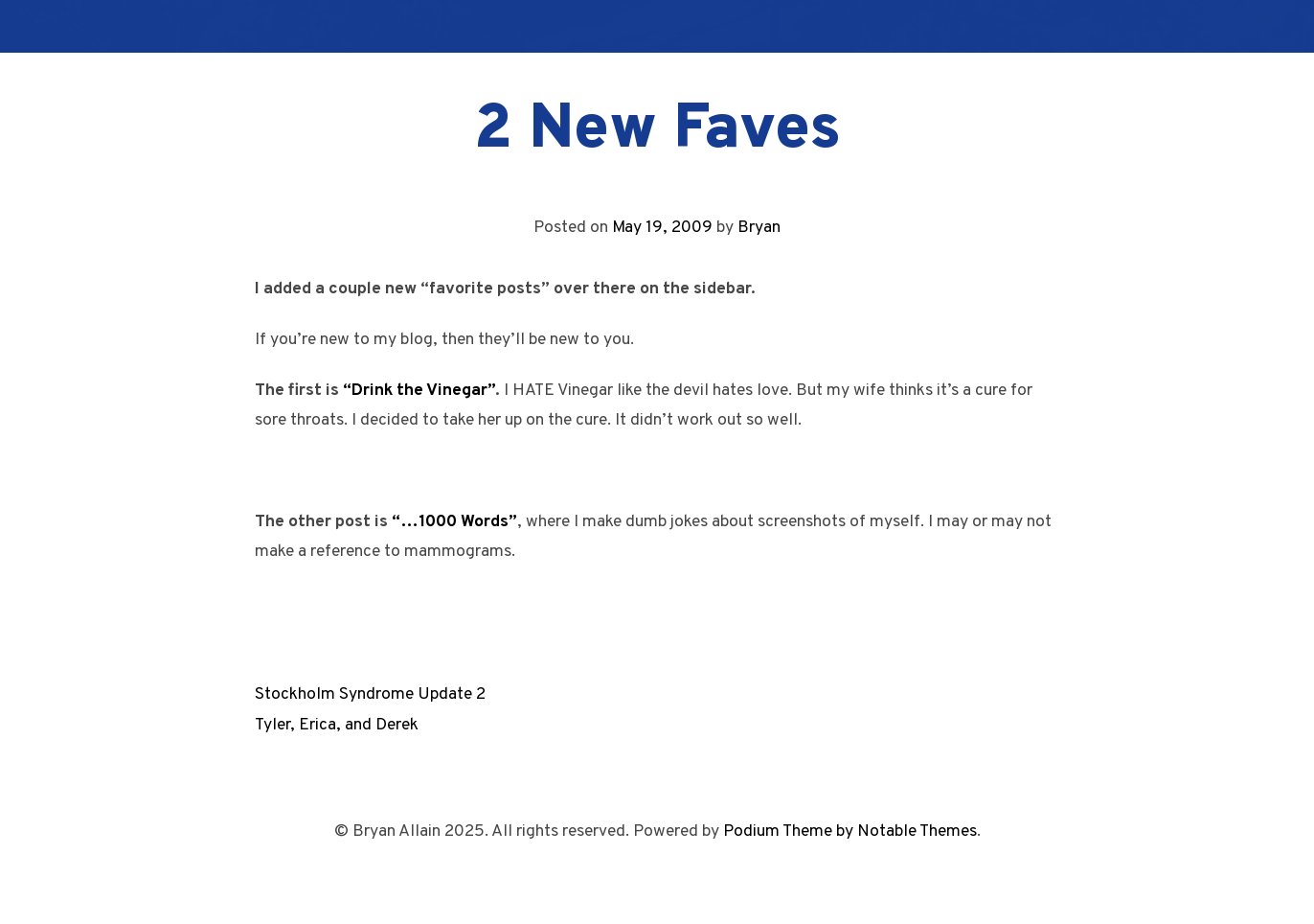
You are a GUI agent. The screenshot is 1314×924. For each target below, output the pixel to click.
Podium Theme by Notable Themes (850, 831)
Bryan (759, 228)
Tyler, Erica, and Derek (337, 725)
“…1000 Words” (454, 522)
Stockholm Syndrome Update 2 (370, 694)
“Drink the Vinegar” (419, 391)
